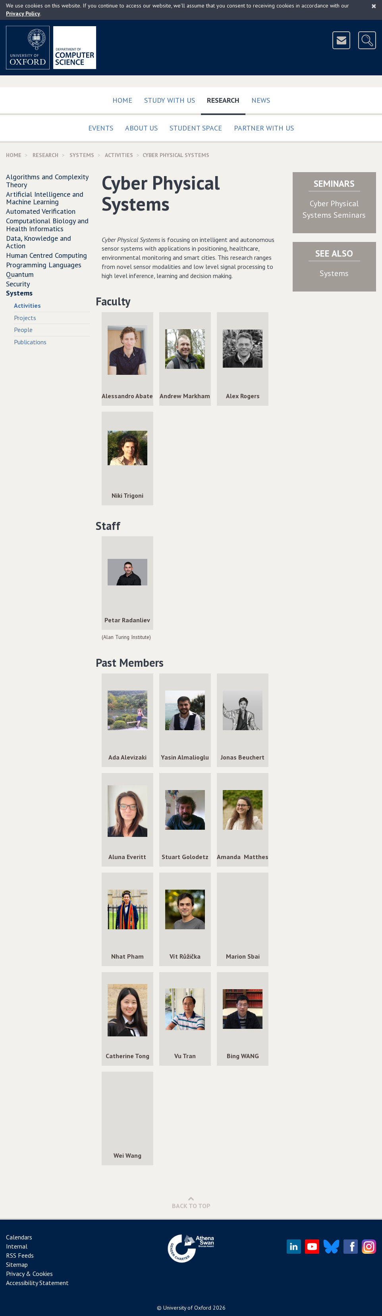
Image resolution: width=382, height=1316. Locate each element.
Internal (16, 1246)
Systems (81, 155)
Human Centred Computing (46, 255)
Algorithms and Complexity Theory (47, 180)
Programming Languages (43, 264)
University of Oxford (187, 1307)
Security (18, 283)
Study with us (169, 100)
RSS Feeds (20, 1255)
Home (122, 100)
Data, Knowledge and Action (38, 242)
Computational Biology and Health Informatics (47, 224)
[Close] (373, 6)
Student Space (196, 127)
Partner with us (264, 127)
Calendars (19, 1237)
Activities (27, 305)
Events (100, 127)
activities (119, 155)
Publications (30, 342)
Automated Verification (40, 211)
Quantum (20, 274)
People (23, 330)
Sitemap (17, 1264)
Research (226, 98)
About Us (141, 127)
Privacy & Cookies (29, 1274)
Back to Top (191, 1202)
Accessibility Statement (37, 1283)
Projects (25, 318)
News (260, 100)
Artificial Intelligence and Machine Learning (44, 198)
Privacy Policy (23, 13)
